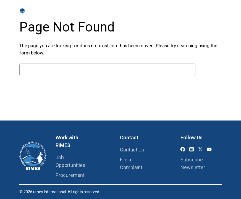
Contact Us (132, 150)
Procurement (70, 175)
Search (210, 69)
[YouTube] (209, 149)
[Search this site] (214, 11)
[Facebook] (182, 149)
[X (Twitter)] (200, 149)
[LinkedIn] (191, 149)
